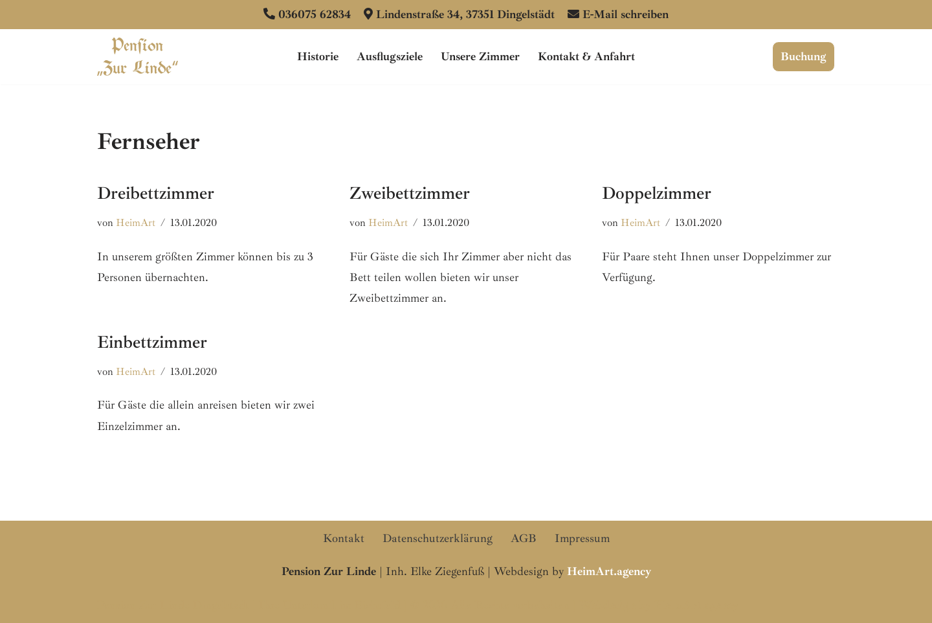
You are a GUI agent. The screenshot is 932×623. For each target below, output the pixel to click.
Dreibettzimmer (155, 193)
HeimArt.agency (696, 605)
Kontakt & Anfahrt (586, 56)
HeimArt (135, 222)
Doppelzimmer (656, 193)
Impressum (582, 538)
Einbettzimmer (152, 342)
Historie (317, 56)
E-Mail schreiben (625, 14)
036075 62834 (314, 14)
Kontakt (343, 538)
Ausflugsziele (390, 56)
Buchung (804, 56)
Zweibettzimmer (410, 193)
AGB (524, 538)
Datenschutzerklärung (438, 538)
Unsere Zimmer (480, 56)
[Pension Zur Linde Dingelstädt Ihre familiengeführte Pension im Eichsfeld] (137, 57)
